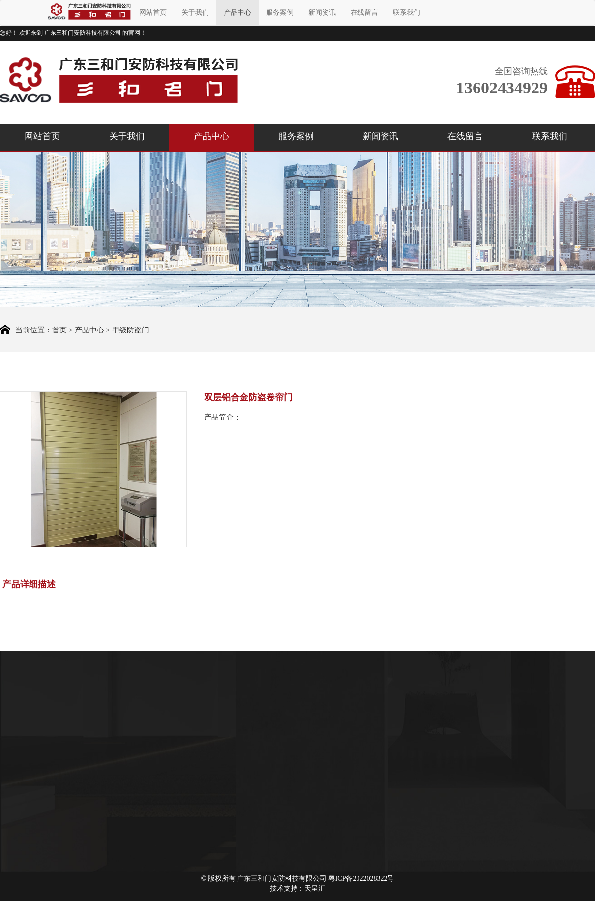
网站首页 (153, 12)
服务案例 (280, 12)
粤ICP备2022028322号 (361, 878)
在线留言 (364, 12)
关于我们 (195, 12)
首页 (59, 330)
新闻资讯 (322, 12)
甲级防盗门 (130, 330)
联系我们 (406, 12)
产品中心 (237, 12)
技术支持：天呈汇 (297, 888)
